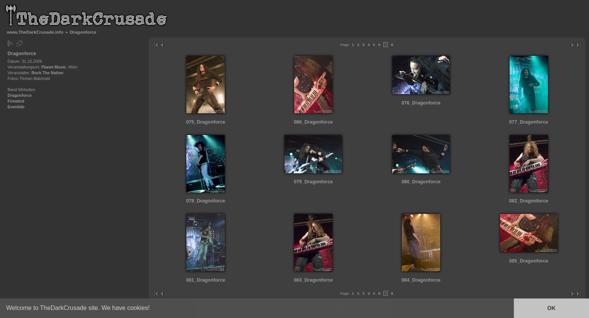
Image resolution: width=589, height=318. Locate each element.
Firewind (16, 101)
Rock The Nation (47, 72)
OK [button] (551, 308)
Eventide (16, 106)
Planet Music (53, 67)
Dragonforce (20, 95)
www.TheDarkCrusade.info (35, 31)
